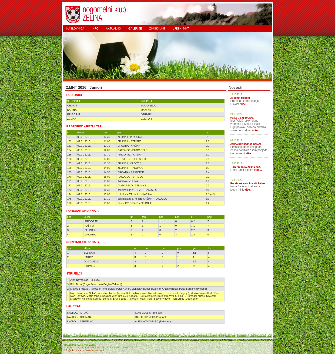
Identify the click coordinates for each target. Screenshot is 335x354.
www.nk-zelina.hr (95, 350)
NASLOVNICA (75, 28)
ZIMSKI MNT (157, 28)
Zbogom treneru (240, 97)
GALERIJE (135, 28)
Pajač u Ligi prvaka (242, 117)
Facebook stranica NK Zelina (247, 183)
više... (244, 104)
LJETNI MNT (181, 28)
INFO (95, 28)
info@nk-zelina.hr (74, 350)
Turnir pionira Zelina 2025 (245, 166)
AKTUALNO (113, 28)
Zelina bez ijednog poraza (245, 143)
